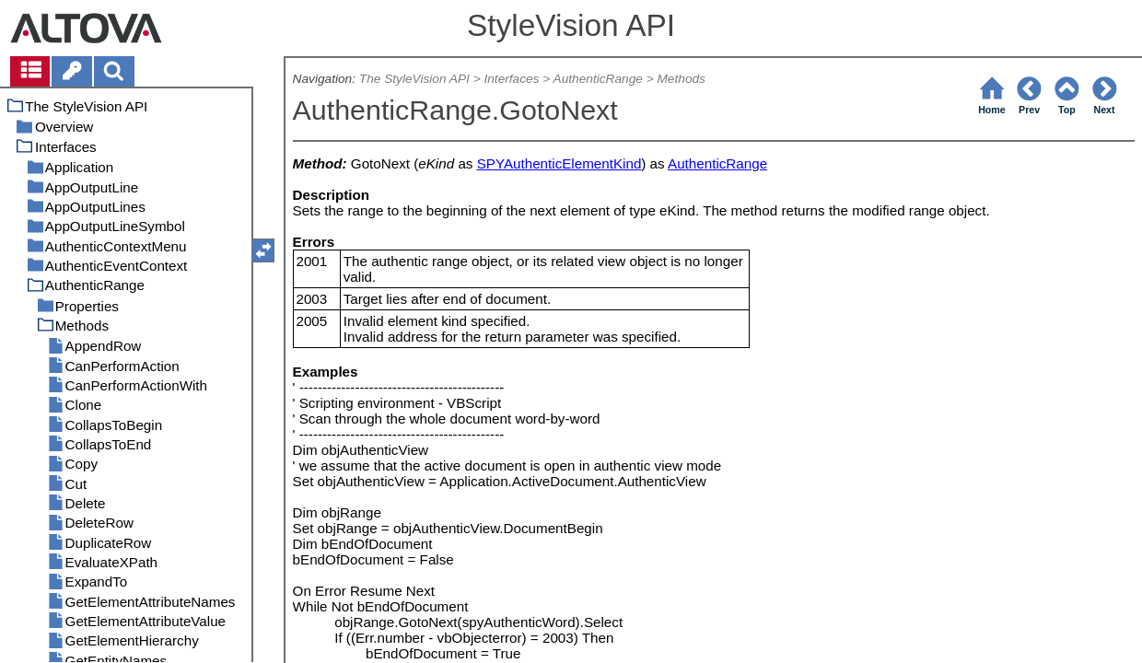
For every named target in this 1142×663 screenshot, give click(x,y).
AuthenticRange (598, 79)
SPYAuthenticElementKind (559, 163)
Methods (681, 79)
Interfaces (511, 79)
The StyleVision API (414, 79)
